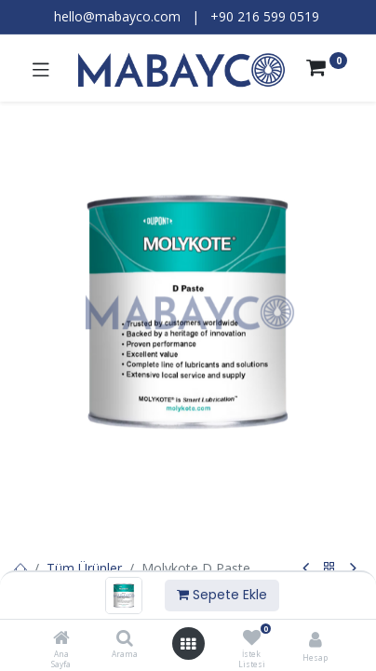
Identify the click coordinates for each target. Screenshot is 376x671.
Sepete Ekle (222, 594)
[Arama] (124, 639)
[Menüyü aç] (188, 644)
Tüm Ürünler (84, 568)
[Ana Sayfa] (61, 639)
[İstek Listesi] (251, 638)
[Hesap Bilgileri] (315, 638)
